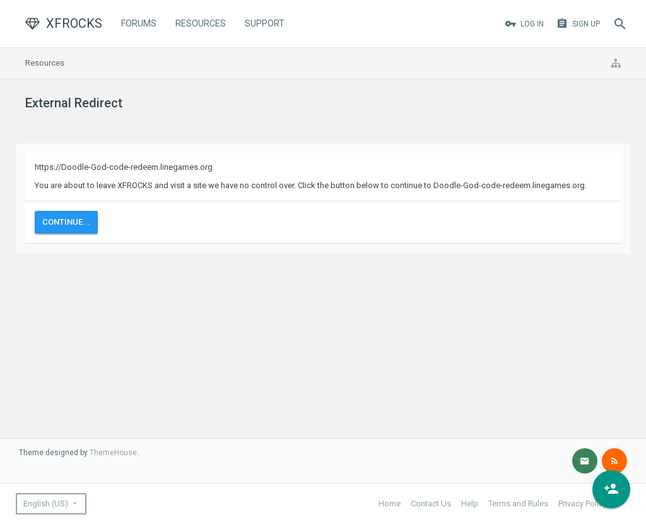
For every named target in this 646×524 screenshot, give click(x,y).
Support (265, 23)
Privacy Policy (582, 503)
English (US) (45, 503)
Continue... (66, 222)
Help (469, 503)
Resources (200, 23)
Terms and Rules (518, 503)
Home (390, 503)
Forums (138, 23)
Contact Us (431, 503)
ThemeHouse (113, 452)
